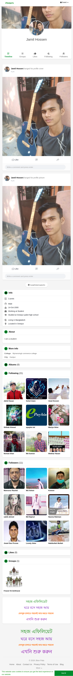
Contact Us (27, 664)
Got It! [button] (64, 673)
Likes (11, 552)
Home (11, 664)
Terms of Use (52, 664)
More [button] (39, 668)
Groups (12, 561)
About (18, 664)
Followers (13, 463)
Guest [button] (64, 2)
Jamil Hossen (36, 39)
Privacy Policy (39, 664)
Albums (12, 365)
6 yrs (12, 72)
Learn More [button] (16, 674)
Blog (62, 664)
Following (13, 373)
